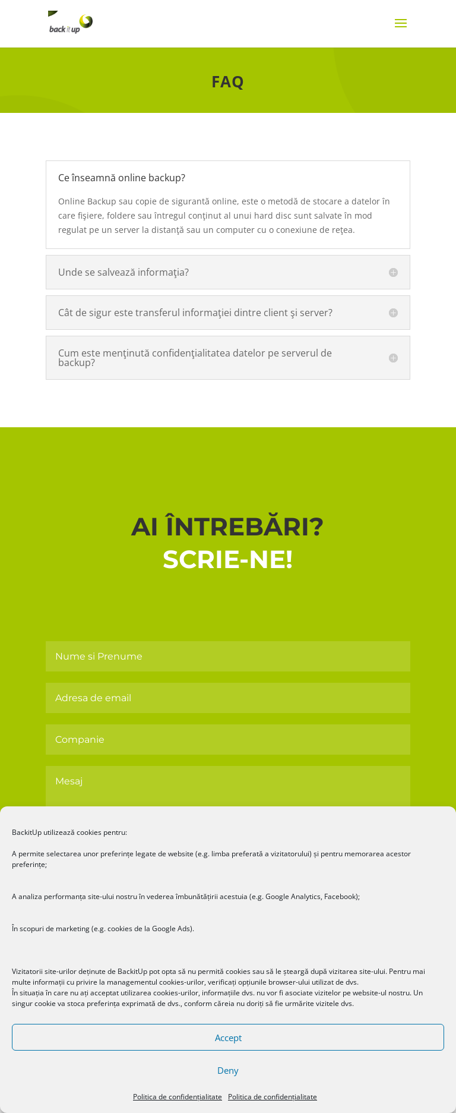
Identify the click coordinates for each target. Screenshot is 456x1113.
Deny (228, 1070)
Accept (228, 1037)
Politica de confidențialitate (177, 1097)
